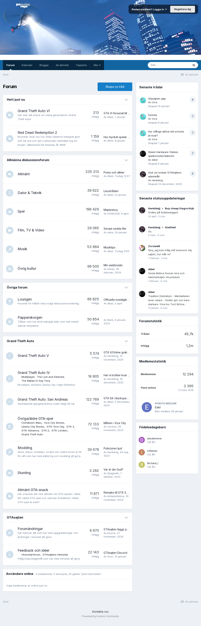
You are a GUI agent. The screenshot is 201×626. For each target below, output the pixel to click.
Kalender (27, 65)
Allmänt (24, 174)
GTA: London (60, 430)
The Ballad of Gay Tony (36, 380)
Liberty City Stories (33, 426)
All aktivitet (62, 65)
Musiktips (109, 247)
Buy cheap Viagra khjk (179, 208)
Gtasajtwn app (157, 98)
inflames (152, 450)
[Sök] (169, 65)
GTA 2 (45, 430)
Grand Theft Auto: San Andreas (43, 399)
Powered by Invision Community (100, 620)
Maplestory (111, 209)
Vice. (110, 560)
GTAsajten (15, 521)
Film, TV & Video (31, 230)
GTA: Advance (30, 430)
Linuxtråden (111, 191)
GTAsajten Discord (115, 556)
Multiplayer (28, 376)
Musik (23, 249)
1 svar (164, 258)
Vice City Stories (54, 422)
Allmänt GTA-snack (33, 494)
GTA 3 (70, 426)
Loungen (25, 299)
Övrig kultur (27, 268)
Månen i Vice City (115, 423)
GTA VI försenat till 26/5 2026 (122, 113)
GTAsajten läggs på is (117, 533)
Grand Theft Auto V (33, 356)
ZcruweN (154, 246)
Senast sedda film (115, 228)
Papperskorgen (30, 317)
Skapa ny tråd (115, 86)
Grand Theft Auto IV (34, 373)
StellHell (170, 227)
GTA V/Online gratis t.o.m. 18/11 (123, 352)
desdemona (154, 438)
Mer (97, 65)
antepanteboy (115, 500)
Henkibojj (112, 355)
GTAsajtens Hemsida (55, 558)
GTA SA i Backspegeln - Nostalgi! (125, 398)
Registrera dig (182, 9)
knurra (111, 537)
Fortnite (152, 115)
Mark (110, 319)
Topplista (81, 65)
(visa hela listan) (91, 578)
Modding (25, 448)
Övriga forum (17, 287)
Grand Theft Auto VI (34, 111)
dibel (110, 117)
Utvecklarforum (31, 558)
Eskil (158, 407)
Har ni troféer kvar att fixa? (121, 375)
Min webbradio (113, 265)
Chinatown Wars (32, 422)
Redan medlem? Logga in (149, 9)
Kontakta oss (100, 615)
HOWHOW (113, 213)
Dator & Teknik (30, 193)
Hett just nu (16, 99)
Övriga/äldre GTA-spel (35, 418)
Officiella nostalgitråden (119, 299)
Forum (10, 67)
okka (110, 232)
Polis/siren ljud (113, 450)
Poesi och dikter (114, 172)
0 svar (161, 216)
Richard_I (152, 463)
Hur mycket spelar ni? (117, 137)
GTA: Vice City (55, 426)
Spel (21, 211)
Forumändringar (30, 533)
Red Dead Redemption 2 (38, 133)
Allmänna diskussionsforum (28, 160)
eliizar (110, 268)
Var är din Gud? (113, 473)
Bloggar (44, 65)
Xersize (111, 426)
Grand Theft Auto (20, 341)
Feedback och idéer (34, 554)
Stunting (24, 477)
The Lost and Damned (50, 376)
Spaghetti (113, 477)
